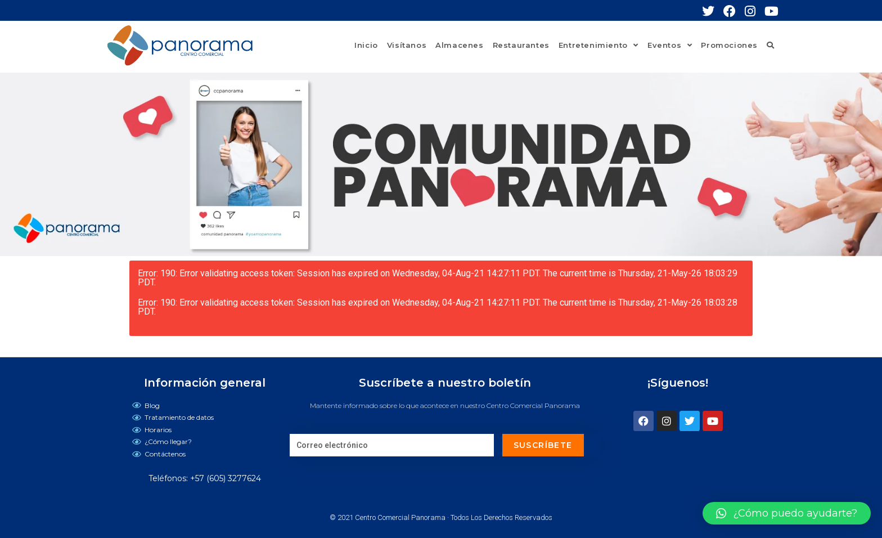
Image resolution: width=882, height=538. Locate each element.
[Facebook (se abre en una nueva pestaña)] (734, 11)
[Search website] (770, 45)
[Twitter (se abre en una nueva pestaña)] (712, 11)
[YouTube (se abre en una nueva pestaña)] (771, 11)
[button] (787, 513)
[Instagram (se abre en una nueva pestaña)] (754, 11)
